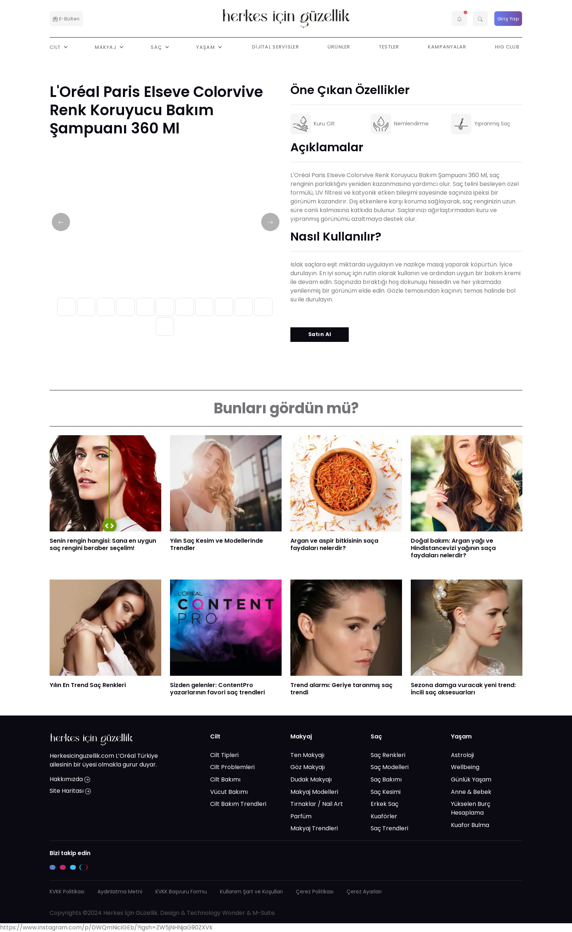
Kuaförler (384, 816)
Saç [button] (157, 47)
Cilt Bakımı (225, 779)
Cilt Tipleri (224, 754)
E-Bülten (66, 19)
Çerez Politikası (314, 891)
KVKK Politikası (67, 891)
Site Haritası (70, 791)
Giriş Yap (508, 19)
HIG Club (507, 47)
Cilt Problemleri (232, 767)
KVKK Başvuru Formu (181, 891)
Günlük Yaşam (471, 779)
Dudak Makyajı (311, 779)
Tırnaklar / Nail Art (316, 804)
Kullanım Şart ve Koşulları (251, 891)
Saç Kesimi (386, 791)
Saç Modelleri (390, 767)
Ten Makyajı (307, 754)
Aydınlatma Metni (119, 891)
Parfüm (301, 816)
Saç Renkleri (388, 754)
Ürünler (339, 47)
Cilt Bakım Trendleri (238, 804)
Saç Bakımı (386, 779)
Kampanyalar (447, 47)
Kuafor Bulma (470, 824)
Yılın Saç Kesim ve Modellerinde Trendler (216, 544)
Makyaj (301, 736)
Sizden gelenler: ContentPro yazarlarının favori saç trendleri (217, 689)
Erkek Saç (384, 804)
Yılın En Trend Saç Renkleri (88, 685)
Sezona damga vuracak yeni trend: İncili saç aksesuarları (463, 689)
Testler (389, 47)
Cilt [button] (56, 47)
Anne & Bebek (471, 791)
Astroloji (462, 754)
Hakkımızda (70, 779)
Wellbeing (465, 767)
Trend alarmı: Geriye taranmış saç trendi (341, 689)
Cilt (215, 736)
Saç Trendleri (389, 828)
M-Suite (263, 913)
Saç (376, 736)
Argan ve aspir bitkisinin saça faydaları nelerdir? (334, 544)
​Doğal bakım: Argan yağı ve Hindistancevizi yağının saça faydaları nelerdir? (453, 548)
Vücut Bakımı (229, 791)
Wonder (233, 913)
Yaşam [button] (206, 47)
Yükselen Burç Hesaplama (470, 808)
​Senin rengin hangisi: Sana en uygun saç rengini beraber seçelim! (103, 544)
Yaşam (461, 736)
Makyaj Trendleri (314, 828)
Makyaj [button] (106, 47)
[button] (459, 18)
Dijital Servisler (275, 47)
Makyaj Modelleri (314, 791)
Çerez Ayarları (364, 891)
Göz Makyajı (307, 767)
